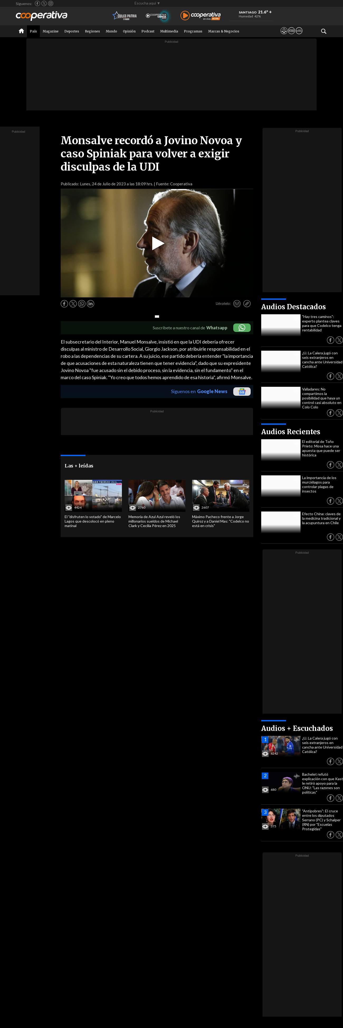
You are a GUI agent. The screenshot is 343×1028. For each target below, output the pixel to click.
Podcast (147, 31)
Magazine (51, 31)
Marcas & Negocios (223, 31)
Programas (193, 31)
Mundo (111, 31)
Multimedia (169, 31)
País (33, 31)
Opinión (129, 31)
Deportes (71, 31)
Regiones (92, 31)
